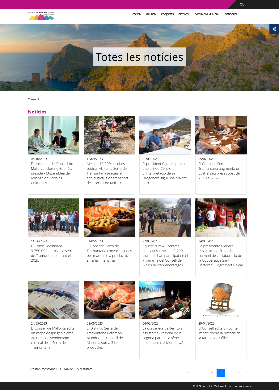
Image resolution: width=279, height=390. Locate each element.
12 (222, 372)
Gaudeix (151, 14)
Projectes (167, 14)
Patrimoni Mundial (207, 14)
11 (213, 372)
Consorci (231, 14)
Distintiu (184, 14)
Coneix (136, 14)
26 (240, 372)
